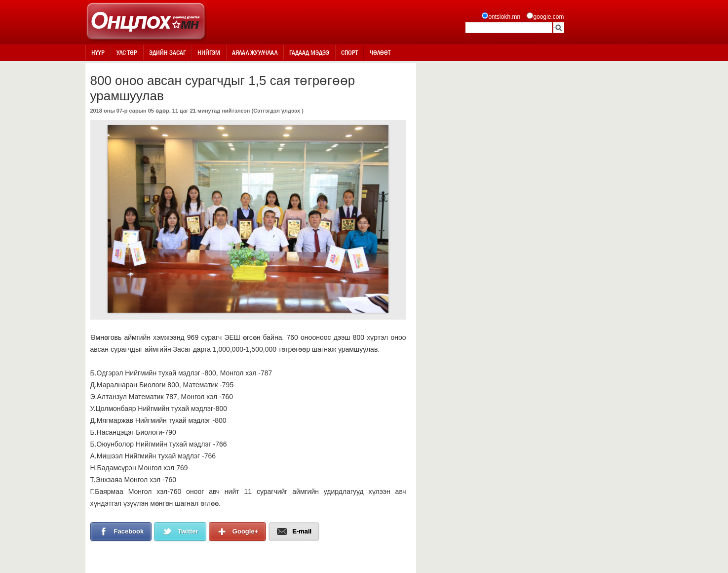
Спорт (349, 52)
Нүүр (98, 52)
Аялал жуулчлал (254, 52)
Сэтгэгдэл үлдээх (276, 111)
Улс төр (126, 52)
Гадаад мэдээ (309, 52)
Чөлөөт (380, 52)
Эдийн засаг (167, 52)
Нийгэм (208, 52)
